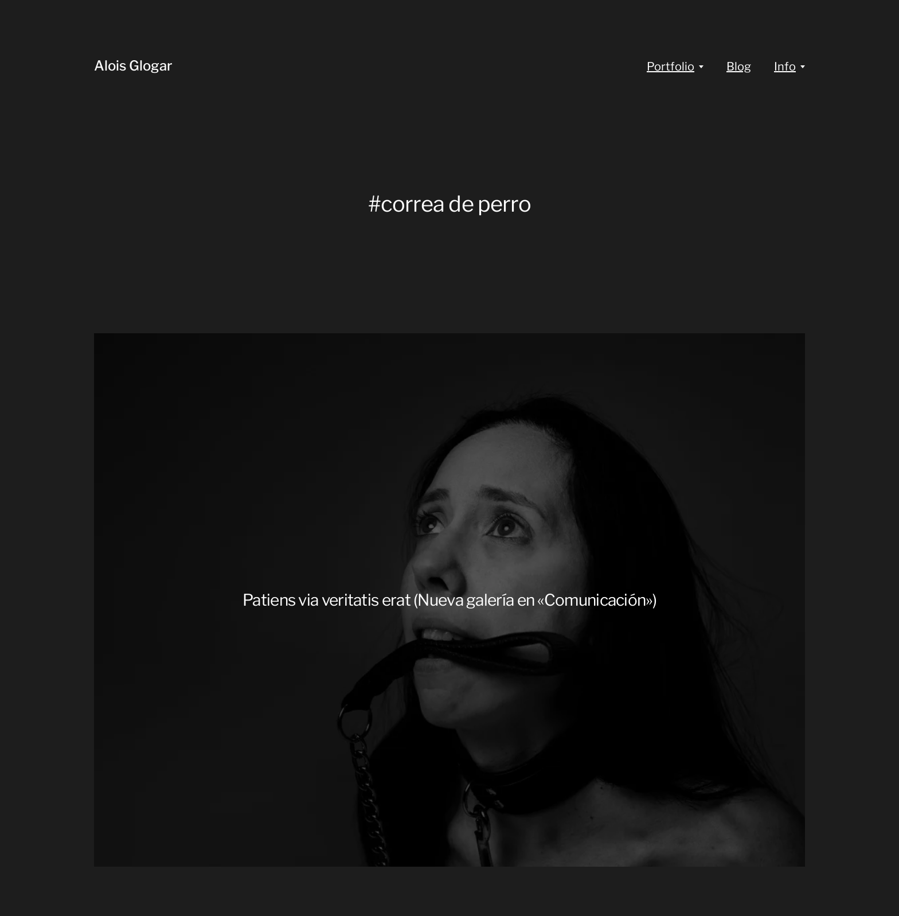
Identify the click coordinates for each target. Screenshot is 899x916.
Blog (738, 66)
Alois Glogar (133, 65)
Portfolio (670, 66)
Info (785, 66)
